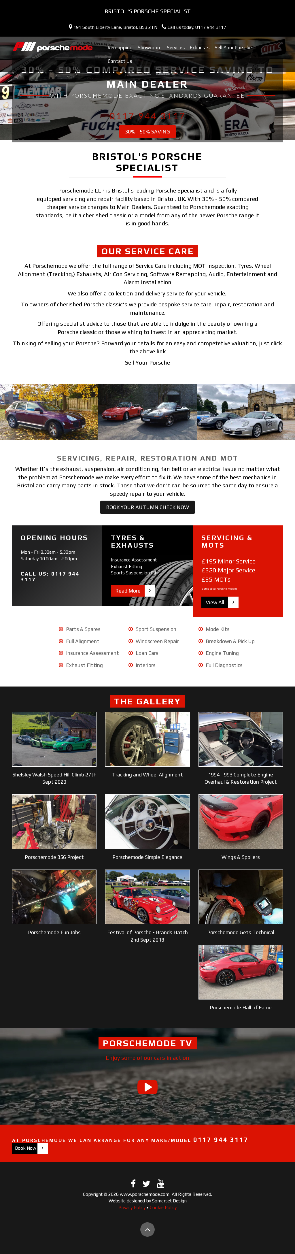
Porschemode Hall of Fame (241, 1007)
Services (176, 47)
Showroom (150, 47)
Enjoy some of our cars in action (147, 1057)
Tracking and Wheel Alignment (147, 775)
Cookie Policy (163, 1207)
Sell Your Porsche (233, 47)
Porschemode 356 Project (54, 857)
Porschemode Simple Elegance (147, 857)
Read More (128, 591)
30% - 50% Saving (147, 132)
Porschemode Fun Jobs (54, 932)
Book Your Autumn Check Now (147, 507)
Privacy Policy (131, 1207)
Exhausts (199, 47)
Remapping (120, 47)
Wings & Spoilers (241, 857)
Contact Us (120, 61)
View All (215, 602)
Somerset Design (169, 1201)
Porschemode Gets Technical (240, 932)
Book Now (25, 1148)
